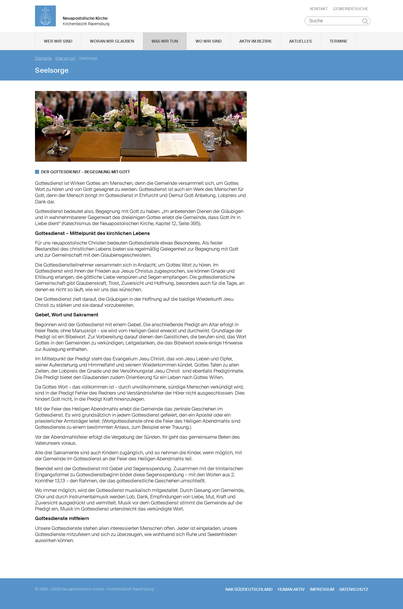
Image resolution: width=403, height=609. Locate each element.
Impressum (322, 592)
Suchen (365, 23)
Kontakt (319, 10)
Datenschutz (353, 592)
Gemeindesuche (350, 10)
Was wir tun (165, 43)
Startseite (43, 61)
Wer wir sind (58, 43)
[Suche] (338, 23)
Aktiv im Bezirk (255, 43)
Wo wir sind (209, 43)
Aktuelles (300, 43)
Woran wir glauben (112, 43)
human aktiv (291, 592)
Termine (338, 43)
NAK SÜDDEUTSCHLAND (249, 592)
